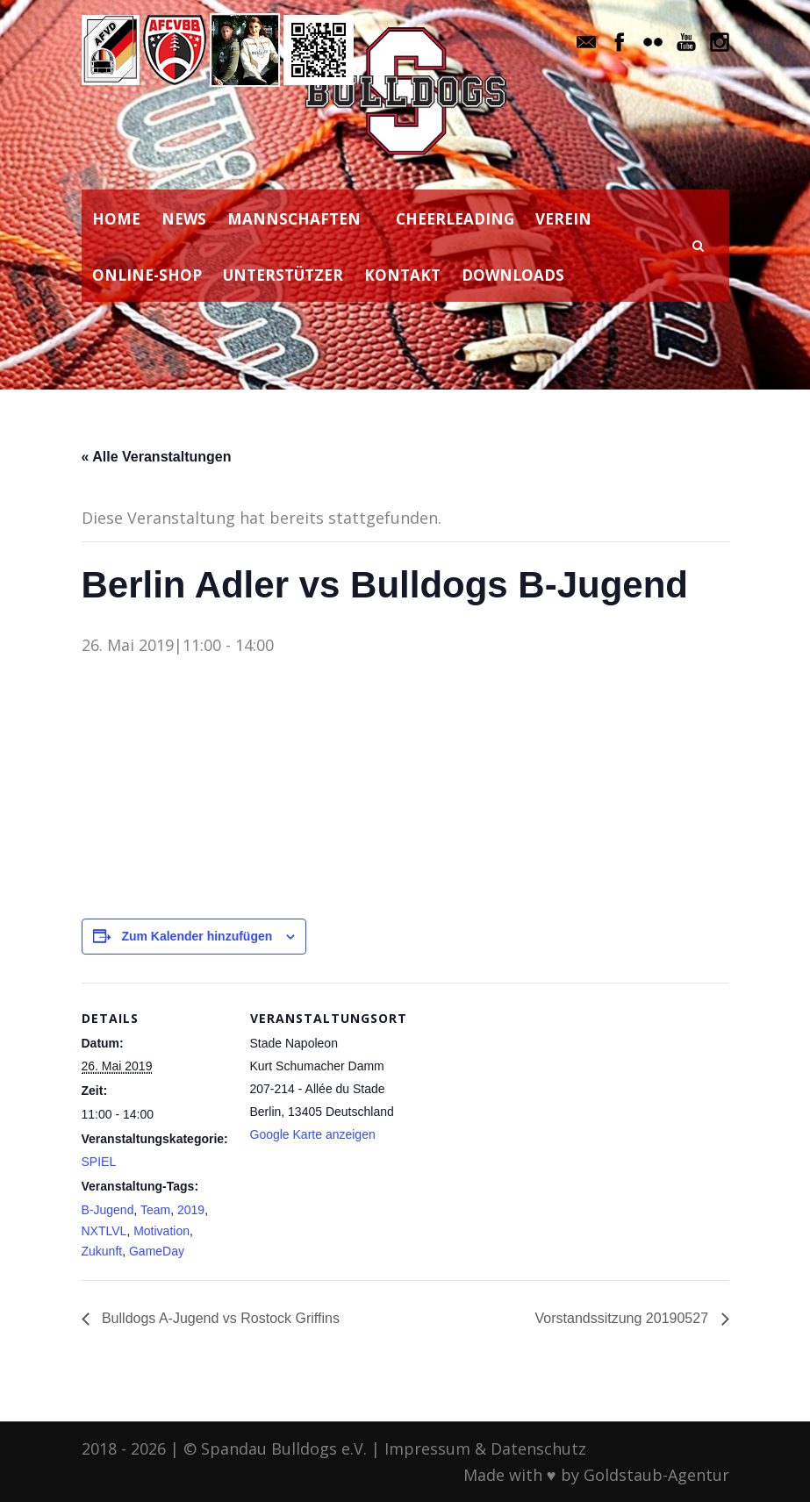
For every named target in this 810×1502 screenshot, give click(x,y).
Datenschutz (538, 1448)
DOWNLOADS (513, 275)
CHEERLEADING (455, 219)
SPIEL (99, 1162)
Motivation (161, 1231)
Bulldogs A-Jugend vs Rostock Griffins (219, 1318)
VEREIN (563, 219)
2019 (190, 1210)
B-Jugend (108, 1210)
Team (155, 1210)
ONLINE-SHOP (147, 275)
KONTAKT (402, 275)
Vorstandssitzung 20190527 (624, 1318)
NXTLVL (104, 1231)
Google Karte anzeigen (313, 1134)
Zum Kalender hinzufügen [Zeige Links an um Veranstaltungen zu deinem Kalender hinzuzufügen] (196, 936)
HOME (116, 219)
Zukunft (102, 1251)
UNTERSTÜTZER (283, 275)
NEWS (183, 219)
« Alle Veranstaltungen (157, 456)
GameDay (156, 1251)
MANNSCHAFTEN (294, 219)
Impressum (427, 1448)
